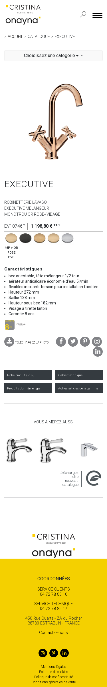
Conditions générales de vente (53, 682)
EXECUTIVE (64, 36)
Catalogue (39, 36)
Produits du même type (23, 388)
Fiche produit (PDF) (21, 375)
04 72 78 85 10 (53, 592)
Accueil (15, 36)
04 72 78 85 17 (53, 606)
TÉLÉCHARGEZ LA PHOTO (26, 342)
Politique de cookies (53, 672)
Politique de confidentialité (53, 677)
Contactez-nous (53, 632)
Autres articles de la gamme (78, 388)
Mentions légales (53, 667)
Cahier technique (70, 375)
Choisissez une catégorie (52, 55)
